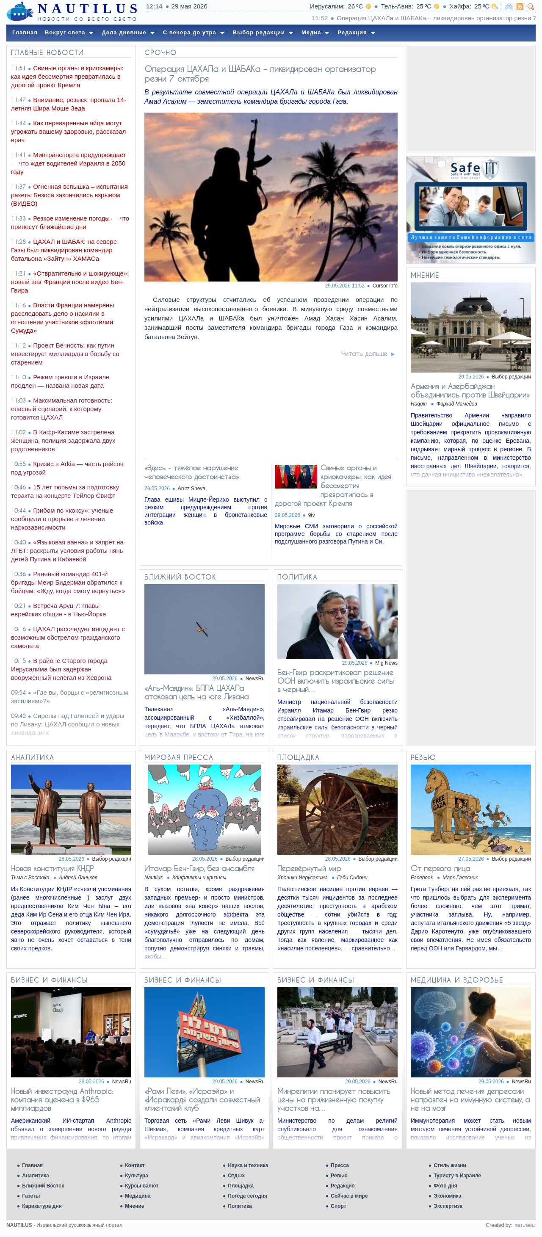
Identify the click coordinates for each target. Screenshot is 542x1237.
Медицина (137, 1196)
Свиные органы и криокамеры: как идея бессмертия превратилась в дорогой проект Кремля (333, 485)
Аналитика (35, 1176)
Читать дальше (364, 353)
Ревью (339, 1176)
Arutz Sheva (191, 488)
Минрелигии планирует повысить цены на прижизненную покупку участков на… (333, 1099)
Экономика (447, 1196)
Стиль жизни (450, 1165)
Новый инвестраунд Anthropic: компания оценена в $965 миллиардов (62, 1099)
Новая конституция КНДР (52, 868)
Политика (240, 1206)
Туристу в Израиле (457, 1176)
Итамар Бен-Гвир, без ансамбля (199, 868)
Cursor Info (385, 286)
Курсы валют (141, 1186)
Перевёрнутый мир (309, 868)
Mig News (386, 663)
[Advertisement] (470, 99)
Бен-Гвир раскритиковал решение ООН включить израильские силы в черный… (335, 680)
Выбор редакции (511, 377)
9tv (311, 515)
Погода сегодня (247, 1196)
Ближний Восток (43, 1186)
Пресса (340, 1165)
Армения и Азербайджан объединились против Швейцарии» (470, 390)
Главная (32, 1165)
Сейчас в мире (349, 1196)
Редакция (342, 1186)
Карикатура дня (41, 1206)
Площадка (241, 1186)
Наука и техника (248, 1165)
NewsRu (255, 679)
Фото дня (445, 1186)
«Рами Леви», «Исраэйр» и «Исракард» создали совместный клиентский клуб (202, 1099)
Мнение (134, 1206)
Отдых (236, 1176)
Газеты (31, 1196)
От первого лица (440, 868)
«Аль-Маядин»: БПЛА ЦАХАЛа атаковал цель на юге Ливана (196, 692)
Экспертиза (448, 1206)
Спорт (338, 1206)
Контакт (134, 1165)
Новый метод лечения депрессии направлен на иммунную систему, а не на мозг (470, 1099)
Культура (136, 1176)
